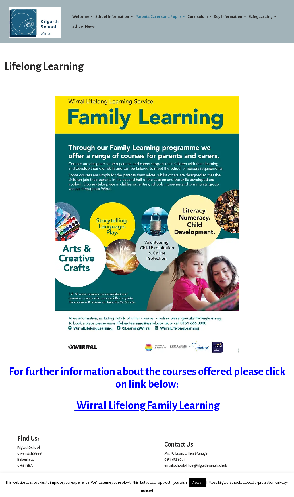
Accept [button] (197, 483)
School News (83, 26)
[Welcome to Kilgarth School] (35, 22)
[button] (92, 17)
